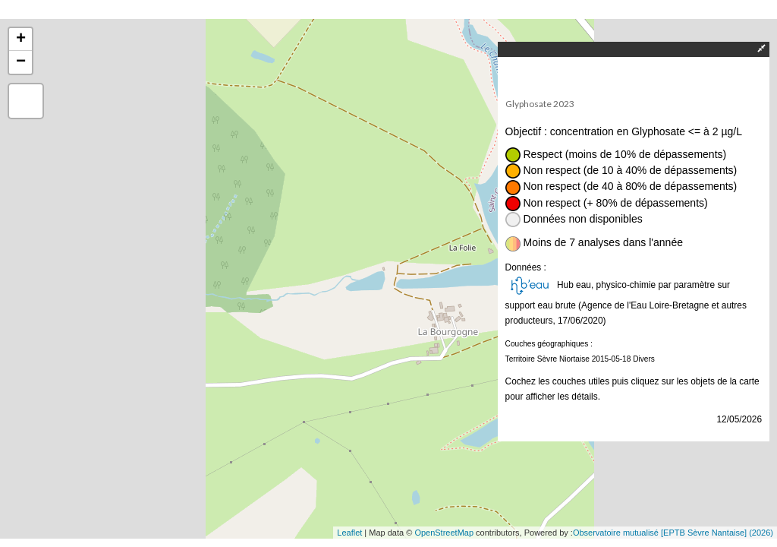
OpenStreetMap (443, 532)
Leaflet (349, 532)
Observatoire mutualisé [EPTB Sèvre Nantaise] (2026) (673, 532)
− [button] (21, 62)
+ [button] (21, 39)
